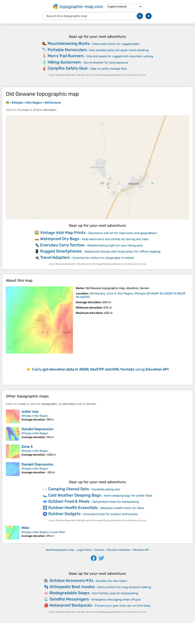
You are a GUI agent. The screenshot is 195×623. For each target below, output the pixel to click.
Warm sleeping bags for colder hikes (128, 495)
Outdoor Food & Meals (69, 501)
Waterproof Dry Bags (59, 238)
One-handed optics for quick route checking (119, 50)
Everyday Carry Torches (62, 245)
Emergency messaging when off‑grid (116, 599)
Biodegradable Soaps (70, 592)
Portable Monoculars (67, 49)
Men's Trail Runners (66, 55)
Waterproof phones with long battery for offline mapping (122, 251)
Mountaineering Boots (69, 43)
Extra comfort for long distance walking (124, 587)
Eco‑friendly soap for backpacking (115, 593)
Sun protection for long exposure (106, 62)
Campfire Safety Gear (68, 68)
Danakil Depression (37, 429)
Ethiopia (26, 415)
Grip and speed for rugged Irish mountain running (120, 56)
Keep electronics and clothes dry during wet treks (115, 239)
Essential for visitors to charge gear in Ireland (103, 258)
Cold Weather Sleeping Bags (74, 495)
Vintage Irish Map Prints (63, 232)
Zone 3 (27, 447)
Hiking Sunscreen (64, 62)
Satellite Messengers (69, 599)
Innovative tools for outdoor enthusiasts (110, 514)
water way (30, 411)
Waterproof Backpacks (71, 605)
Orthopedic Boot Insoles (72, 586)
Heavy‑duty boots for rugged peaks (116, 44)
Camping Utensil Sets (68, 488)
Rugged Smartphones (61, 251)
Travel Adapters (55, 257)
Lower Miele (57, 532)
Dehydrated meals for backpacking (115, 501)
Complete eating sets (106, 489)
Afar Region (41, 415)
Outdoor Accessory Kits (72, 580)
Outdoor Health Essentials (73, 507)
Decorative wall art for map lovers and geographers (122, 233)
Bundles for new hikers (111, 581)
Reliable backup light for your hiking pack (115, 245)
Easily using (100, 369)
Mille (25, 528)
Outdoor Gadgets (64, 513)
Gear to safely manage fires (109, 68)
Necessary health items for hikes (122, 508)
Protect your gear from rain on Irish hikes (122, 605)
